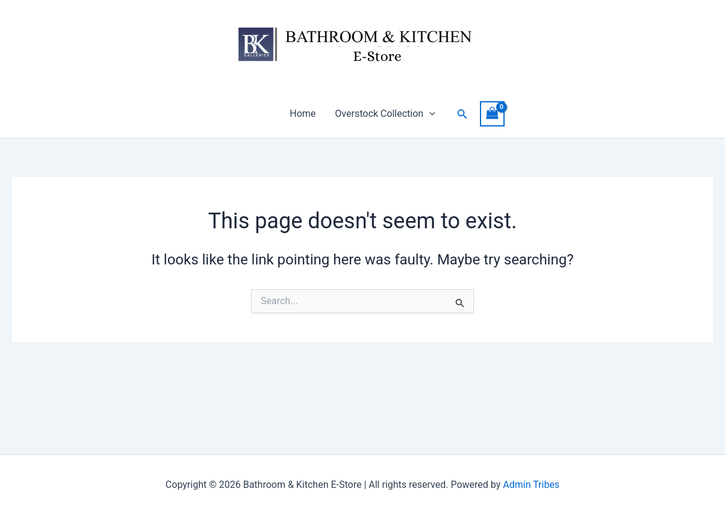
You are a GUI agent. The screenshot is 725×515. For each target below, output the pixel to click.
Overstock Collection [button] (385, 114)
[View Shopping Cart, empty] (492, 113)
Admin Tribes (531, 484)
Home (303, 113)
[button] (429, 114)
